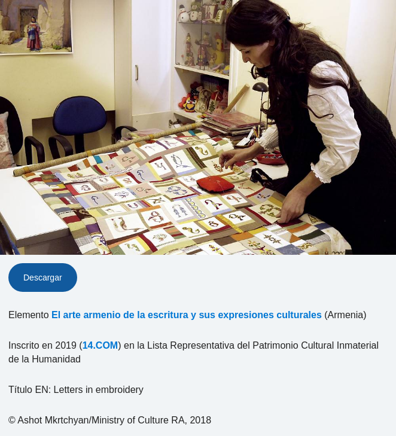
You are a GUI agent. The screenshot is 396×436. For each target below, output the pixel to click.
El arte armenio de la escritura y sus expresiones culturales (186, 315)
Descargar (42, 277)
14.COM (100, 345)
